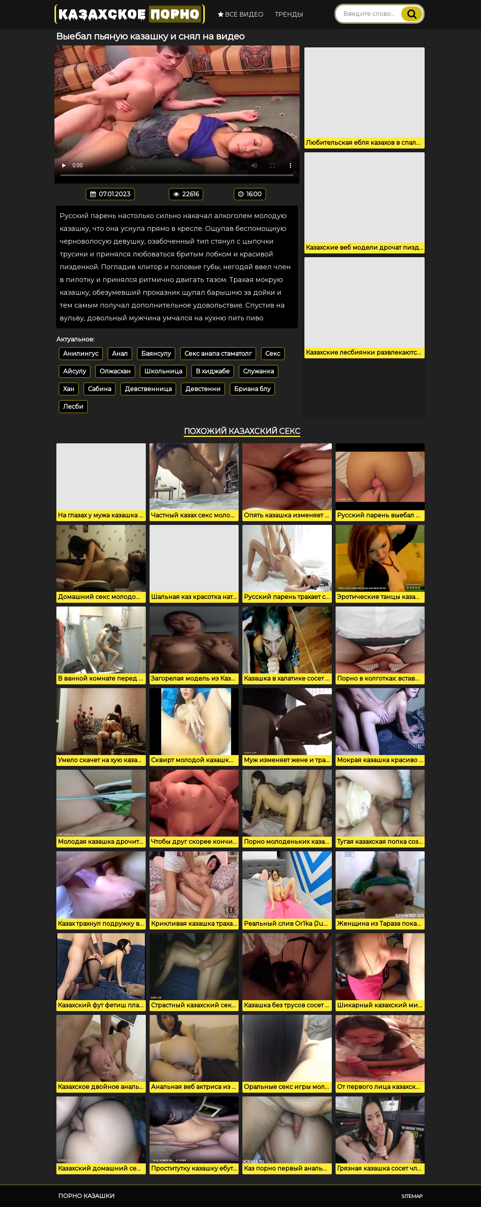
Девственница (148, 389)
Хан (68, 389)
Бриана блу (252, 389)
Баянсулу (156, 353)
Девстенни (203, 389)
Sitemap (412, 1196)
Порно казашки (86, 1195)
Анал (120, 353)
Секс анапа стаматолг (218, 353)
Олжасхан (115, 371)
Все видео (240, 14)
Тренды (289, 14)
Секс (272, 353)
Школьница (163, 371)
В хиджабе (213, 371)
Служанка (258, 371)
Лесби (73, 406)
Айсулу (74, 371)
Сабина (99, 389)
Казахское (129, 14)
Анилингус (80, 353)
